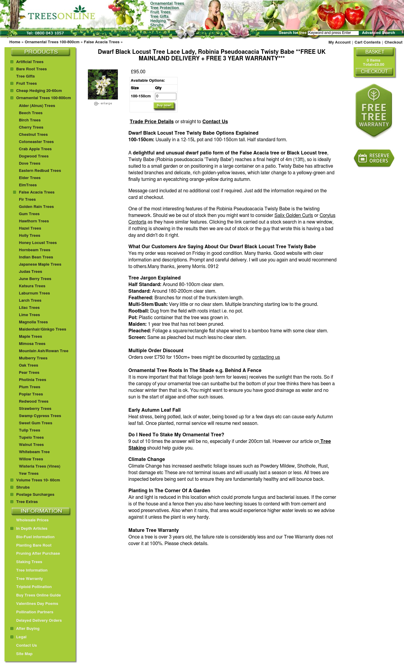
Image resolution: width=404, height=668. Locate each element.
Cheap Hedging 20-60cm (39, 91)
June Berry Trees (35, 279)
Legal (18, 637)
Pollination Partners (31, 612)
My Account (339, 42)
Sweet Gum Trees (35, 423)
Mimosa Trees (32, 344)
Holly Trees (29, 236)
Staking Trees (26, 562)
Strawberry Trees (35, 409)
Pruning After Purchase (35, 554)
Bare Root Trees (31, 69)
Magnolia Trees (33, 322)
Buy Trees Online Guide (35, 595)
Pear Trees (29, 373)
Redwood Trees (34, 402)
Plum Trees (29, 387)
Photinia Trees (32, 380)
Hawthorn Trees (34, 221)
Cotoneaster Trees (36, 142)
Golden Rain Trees (36, 207)
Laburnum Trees (34, 293)
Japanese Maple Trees (40, 265)
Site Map (21, 654)
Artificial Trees (29, 62)
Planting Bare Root (31, 546)
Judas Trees (30, 272)
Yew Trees (29, 474)
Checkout (394, 42)
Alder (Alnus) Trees (37, 106)
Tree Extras (27, 502)
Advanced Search (378, 33)
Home (14, 42)
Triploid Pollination (31, 587)
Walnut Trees (31, 445)
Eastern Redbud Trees (40, 171)
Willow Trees (31, 459)
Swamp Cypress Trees (40, 416)
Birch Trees (29, 120)
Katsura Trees (32, 286)
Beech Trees (31, 113)
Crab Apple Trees (35, 149)
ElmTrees (28, 185)
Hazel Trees (30, 228)
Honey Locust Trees (38, 243)
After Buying (25, 629)
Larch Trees (30, 301)
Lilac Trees (29, 308)
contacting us (266, 357)
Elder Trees (29, 178)
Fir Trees (27, 200)
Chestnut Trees (33, 135)
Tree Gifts (25, 76)
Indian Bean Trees (36, 257)
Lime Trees (29, 315)
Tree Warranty (26, 579)
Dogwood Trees (34, 156)
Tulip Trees (29, 430)
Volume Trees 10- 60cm (38, 480)
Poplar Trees (31, 394)
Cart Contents (368, 42)
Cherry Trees (31, 128)
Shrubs (23, 488)
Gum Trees (29, 214)
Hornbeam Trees (34, 250)
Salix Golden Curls (293, 215)
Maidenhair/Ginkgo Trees (42, 329)
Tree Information (29, 570)
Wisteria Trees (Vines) (39, 466)
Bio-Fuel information (32, 537)
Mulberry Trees (33, 358)
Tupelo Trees (31, 438)
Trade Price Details (152, 121)
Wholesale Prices (29, 520)
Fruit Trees (26, 84)
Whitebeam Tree (34, 452)
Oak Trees (28, 366)
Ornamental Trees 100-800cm (52, 42)
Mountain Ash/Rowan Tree (43, 351)
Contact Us (215, 121)
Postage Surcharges (35, 495)
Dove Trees (29, 164)
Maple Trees (30, 337)
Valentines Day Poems (34, 604)
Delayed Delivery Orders (36, 621)
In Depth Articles (28, 529)
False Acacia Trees (102, 42)
